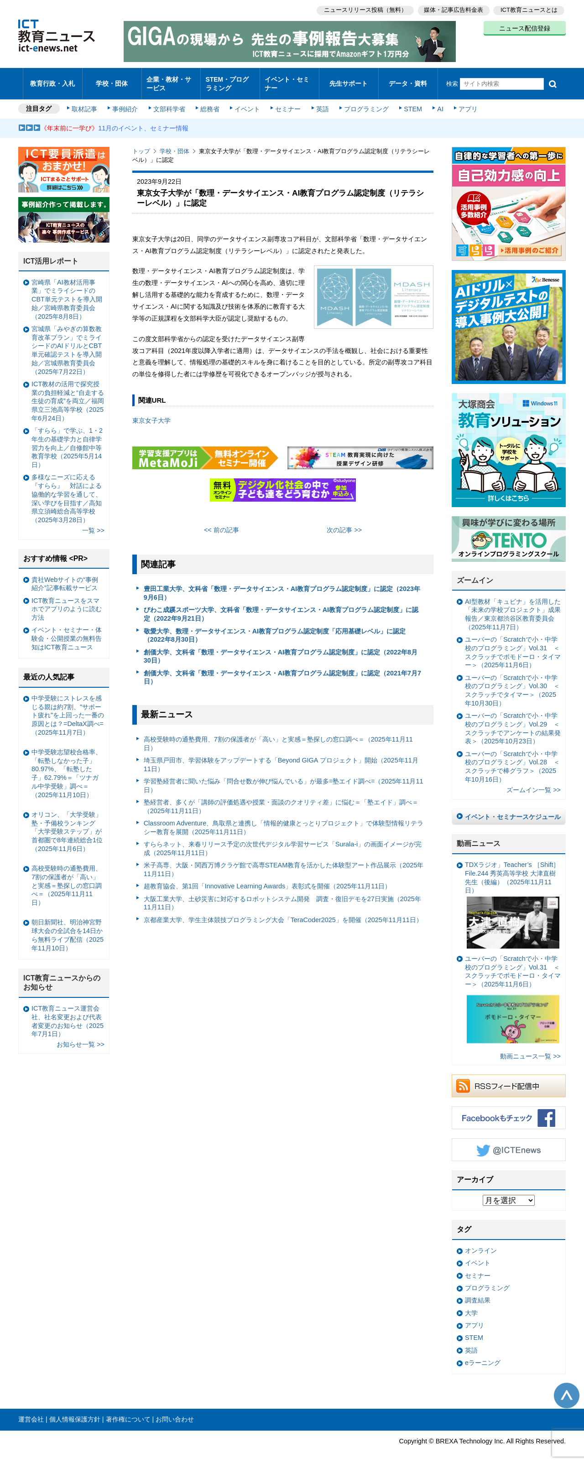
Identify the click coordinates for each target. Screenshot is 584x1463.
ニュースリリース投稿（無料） (363, 9)
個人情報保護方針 (74, 1411)
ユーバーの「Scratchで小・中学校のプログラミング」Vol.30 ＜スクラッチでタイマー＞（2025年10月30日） (512, 682)
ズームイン (475, 572)
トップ (141, 143)
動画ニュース (479, 836)
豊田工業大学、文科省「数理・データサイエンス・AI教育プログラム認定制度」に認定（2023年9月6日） (282, 585)
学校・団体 (112, 79)
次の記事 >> (344, 522)
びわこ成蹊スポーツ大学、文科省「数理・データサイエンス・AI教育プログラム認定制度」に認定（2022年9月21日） (281, 606)
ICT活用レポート (51, 253)
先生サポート (348, 79)
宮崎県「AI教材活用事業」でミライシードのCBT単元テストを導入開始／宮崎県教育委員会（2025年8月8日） (66, 291)
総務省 (209, 101)
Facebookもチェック (509, 1110)
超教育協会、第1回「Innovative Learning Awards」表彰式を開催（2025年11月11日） (267, 878)
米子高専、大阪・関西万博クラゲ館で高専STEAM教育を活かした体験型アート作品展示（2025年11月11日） (284, 862)
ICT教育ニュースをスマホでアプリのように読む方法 (66, 601)
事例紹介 (127, 101)
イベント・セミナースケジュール (513, 809)
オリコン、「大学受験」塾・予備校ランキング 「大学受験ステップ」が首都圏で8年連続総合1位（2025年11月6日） (67, 824)
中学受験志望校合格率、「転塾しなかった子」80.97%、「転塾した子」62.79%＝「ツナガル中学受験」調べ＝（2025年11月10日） (66, 766)
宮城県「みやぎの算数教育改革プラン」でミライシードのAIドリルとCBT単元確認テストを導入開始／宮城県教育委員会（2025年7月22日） (66, 342)
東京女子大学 (151, 412)
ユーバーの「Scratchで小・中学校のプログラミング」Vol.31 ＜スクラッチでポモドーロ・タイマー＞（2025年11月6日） (513, 644)
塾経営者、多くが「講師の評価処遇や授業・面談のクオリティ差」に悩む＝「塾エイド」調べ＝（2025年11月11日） (281, 799)
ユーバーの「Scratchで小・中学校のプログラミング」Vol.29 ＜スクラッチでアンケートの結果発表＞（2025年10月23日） (513, 720)
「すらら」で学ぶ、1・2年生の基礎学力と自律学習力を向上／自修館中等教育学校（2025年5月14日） (67, 440)
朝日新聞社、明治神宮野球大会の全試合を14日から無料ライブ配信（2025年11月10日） (67, 927)
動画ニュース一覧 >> (530, 1048)
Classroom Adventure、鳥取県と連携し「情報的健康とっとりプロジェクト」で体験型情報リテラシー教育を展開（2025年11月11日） (284, 820)
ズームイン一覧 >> (533, 782)
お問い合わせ (175, 1411)
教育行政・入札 (52, 79)
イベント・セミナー (287, 79)
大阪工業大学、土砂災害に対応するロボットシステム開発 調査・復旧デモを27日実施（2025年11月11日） (282, 895)
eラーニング (483, 1355)
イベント (247, 101)
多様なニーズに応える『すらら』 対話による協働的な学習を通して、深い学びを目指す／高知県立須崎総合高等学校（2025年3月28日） (66, 491)
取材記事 (86, 101)
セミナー (286, 101)
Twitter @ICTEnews (509, 1142)
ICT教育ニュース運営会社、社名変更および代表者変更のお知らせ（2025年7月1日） (67, 1013)
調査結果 (477, 1292)
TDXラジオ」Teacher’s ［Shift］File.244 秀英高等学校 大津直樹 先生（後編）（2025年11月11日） (512, 897)
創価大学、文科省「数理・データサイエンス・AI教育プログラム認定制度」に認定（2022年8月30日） (280, 648)
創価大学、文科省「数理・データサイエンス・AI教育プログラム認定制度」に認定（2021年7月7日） (282, 670)
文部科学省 (170, 101)
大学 (471, 1305)
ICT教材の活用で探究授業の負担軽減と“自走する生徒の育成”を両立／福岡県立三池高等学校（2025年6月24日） (67, 393)
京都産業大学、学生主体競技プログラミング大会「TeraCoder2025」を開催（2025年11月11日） (283, 912)
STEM (409, 101)
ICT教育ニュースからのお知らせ (62, 974)
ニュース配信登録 (524, 27)
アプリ (463, 101)
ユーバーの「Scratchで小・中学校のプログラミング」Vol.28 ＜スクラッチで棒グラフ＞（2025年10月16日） (512, 758)
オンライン (481, 1242)
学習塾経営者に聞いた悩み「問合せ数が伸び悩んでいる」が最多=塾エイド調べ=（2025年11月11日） (283, 778)
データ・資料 (408, 79)
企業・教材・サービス (168, 79)
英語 (320, 101)
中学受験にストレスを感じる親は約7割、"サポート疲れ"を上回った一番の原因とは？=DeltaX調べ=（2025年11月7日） (67, 707)
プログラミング (363, 101)
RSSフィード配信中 (509, 1078)
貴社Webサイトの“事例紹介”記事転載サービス (64, 576)
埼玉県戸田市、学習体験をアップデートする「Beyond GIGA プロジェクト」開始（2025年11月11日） (281, 757)
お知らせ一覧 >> (80, 1036)
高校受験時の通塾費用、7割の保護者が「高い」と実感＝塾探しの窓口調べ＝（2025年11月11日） (278, 736)
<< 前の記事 (221, 522)
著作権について (128, 1411)
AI (436, 101)
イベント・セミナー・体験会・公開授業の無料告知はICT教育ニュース (66, 630)
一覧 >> (93, 522)
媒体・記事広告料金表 (452, 9)
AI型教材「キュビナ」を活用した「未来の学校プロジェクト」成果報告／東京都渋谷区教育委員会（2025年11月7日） (513, 606)
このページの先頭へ (566, 1387)
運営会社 (31, 1411)
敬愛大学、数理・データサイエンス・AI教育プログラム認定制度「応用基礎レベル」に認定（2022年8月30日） (275, 627)
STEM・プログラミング (230, 79)
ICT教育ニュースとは (529, 9)
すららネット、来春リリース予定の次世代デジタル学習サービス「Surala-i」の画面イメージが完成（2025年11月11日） (283, 841)
